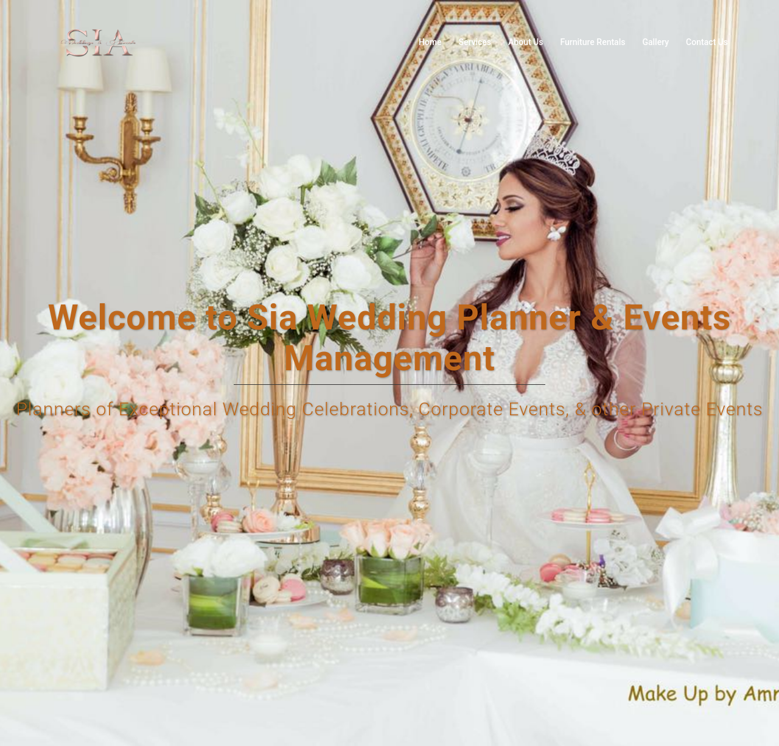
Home (430, 42)
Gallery (655, 42)
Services (474, 42)
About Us (525, 42)
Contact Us (707, 42)
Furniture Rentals (592, 42)
